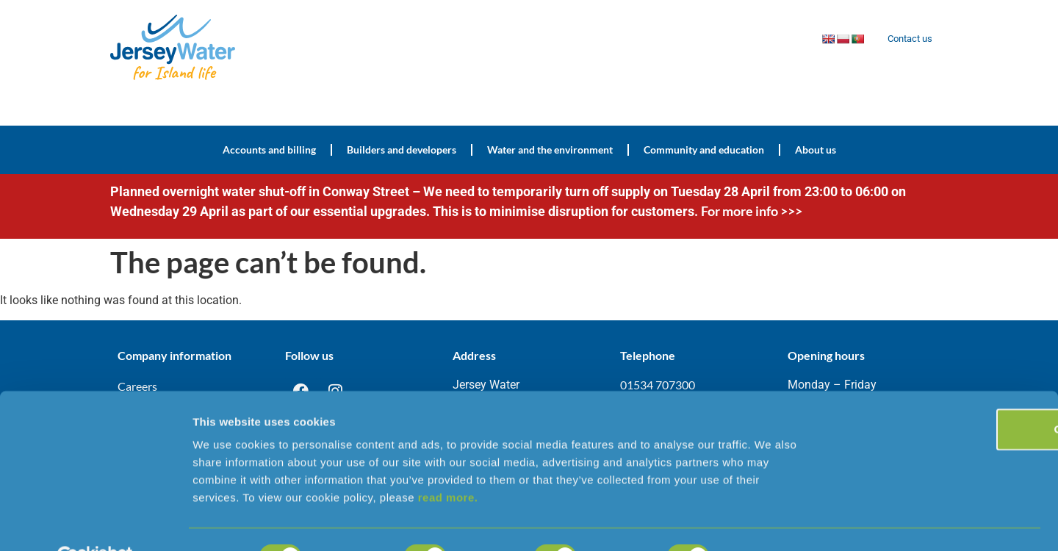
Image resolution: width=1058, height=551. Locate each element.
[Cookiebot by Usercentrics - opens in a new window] (95, 522)
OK (935, 394)
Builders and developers (401, 149)
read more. (448, 462)
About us (815, 149)
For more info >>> (753, 211)
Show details (771, 522)
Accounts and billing (269, 149)
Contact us (907, 39)
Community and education (704, 149)
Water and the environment (550, 149)
